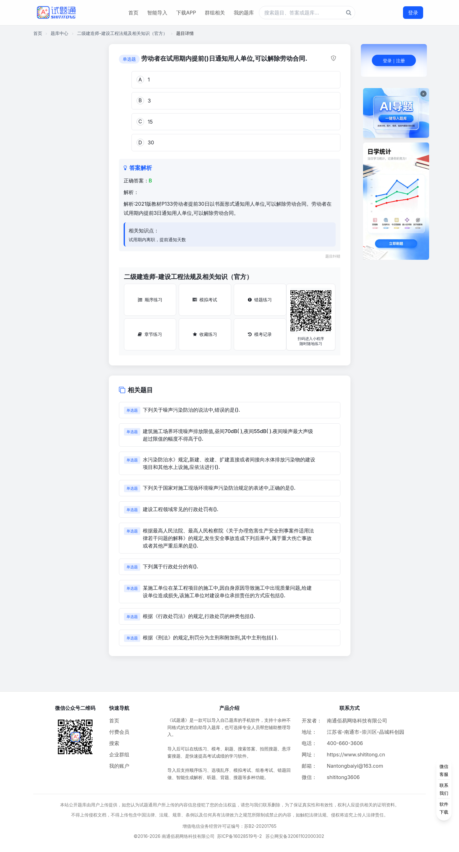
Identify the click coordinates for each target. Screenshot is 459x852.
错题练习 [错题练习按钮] (260, 299)
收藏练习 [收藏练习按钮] (205, 334)
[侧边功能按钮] (443, 789)
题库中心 (59, 33)
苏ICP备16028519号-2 (239, 836)
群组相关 (215, 12)
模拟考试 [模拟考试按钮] (205, 299)
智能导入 (157, 12)
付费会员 (119, 732)
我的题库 (244, 12)
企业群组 (119, 754)
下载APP (186, 12)
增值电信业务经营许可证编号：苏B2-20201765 (229, 826)
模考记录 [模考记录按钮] (260, 334)
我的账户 (119, 766)
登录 (413, 12)
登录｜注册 (394, 60)
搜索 (114, 743)
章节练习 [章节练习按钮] (150, 334)
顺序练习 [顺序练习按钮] (150, 299)
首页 (133, 12)
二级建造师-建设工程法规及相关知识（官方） (122, 33)
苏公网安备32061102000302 (295, 836)
